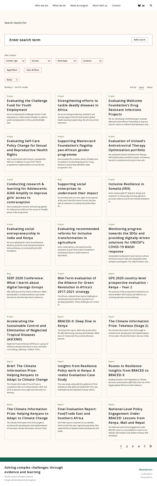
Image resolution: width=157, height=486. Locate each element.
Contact (116, 5)
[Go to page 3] (133, 446)
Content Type (15, 61)
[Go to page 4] (139, 446)
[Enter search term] (70, 40)
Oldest (149, 87)
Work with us (100, 5)
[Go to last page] (150, 446)
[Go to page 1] (121, 446)
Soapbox (32, 480)
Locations (92, 61)
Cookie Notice (146, 474)
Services (41, 61)
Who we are (41, 5)
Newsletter (145, 469)
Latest (141, 87)
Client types (66, 61)
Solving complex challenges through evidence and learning (34, 469)
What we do (59, 5)
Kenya (9, 80)
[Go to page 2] (127, 446)
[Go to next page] (145, 446)
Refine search (139, 40)
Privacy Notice (146, 477)
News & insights (79, 5)
